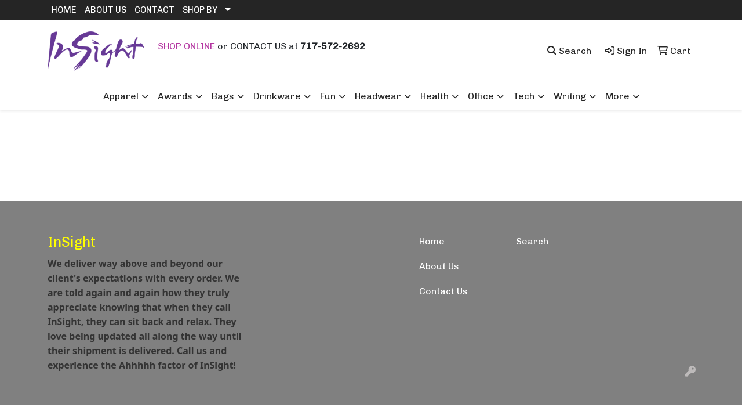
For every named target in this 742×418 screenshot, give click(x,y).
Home (432, 241)
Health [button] (434, 96)
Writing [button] (570, 96)
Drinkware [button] (277, 96)
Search (532, 241)
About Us (439, 266)
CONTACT (154, 10)
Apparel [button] (121, 96)
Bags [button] (223, 96)
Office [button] (481, 96)
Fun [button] (328, 96)
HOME (64, 10)
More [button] (617, 96)
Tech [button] (523, 96)
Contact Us (443, 291)
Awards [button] (175, 96)
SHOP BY (200, 10)
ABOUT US (105, 10)
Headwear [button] (378, 96)
